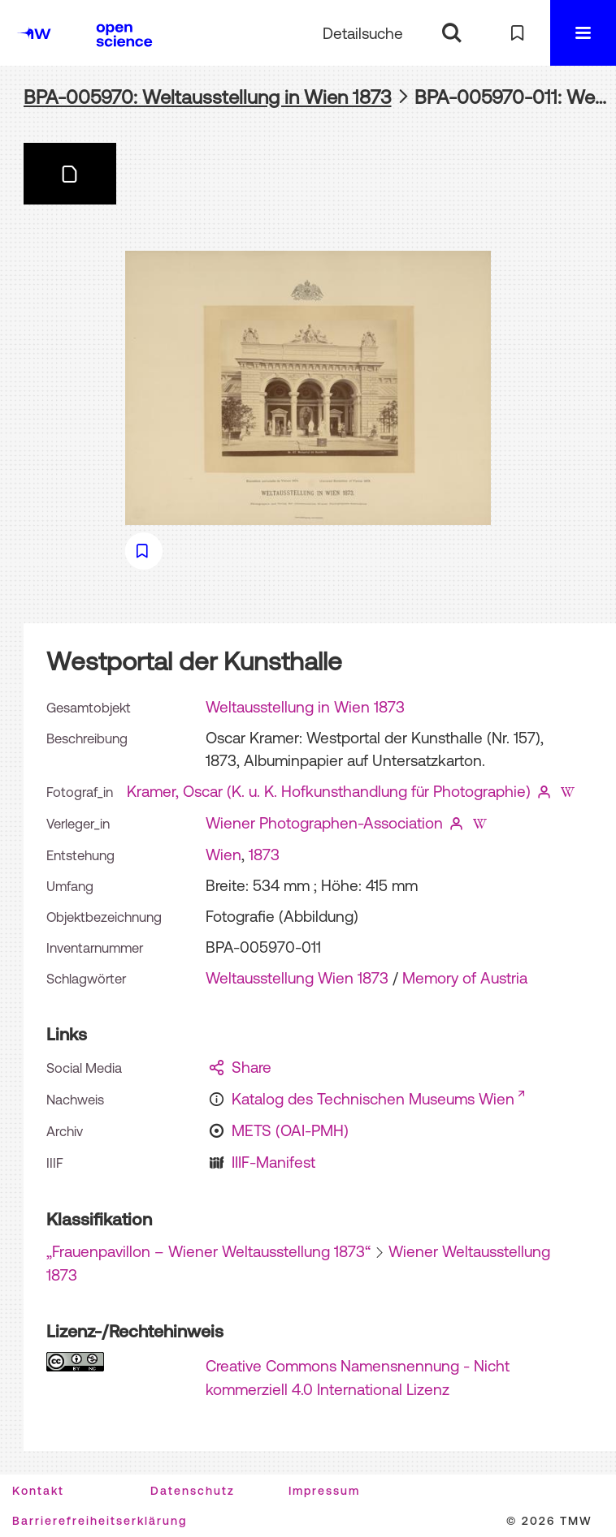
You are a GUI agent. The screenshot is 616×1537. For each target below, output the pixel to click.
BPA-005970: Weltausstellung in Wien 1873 (208, 97)
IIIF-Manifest (273, 1162)
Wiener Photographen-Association (324, 823)
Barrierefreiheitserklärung (99, 1520)
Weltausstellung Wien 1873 (297, 978)
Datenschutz (192, 1490)
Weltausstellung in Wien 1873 (305, 707)
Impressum (324, 1490)
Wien (223, 854)
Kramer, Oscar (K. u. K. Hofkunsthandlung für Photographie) (329, 791)
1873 (264, 854)
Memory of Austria (464, 978)
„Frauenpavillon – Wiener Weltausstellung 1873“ (208, 1251)
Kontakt (38, 1490)
